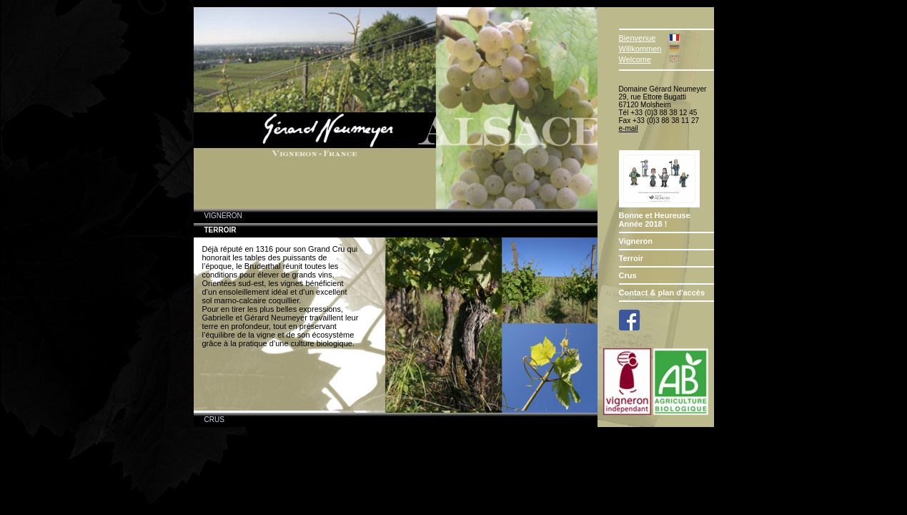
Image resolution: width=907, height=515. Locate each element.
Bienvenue (637, 38)
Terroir (631, 258)
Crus (628, 275)
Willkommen (640, 48)
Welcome (635, 59)
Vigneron (636, 241)
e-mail (628, 128)
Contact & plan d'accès (662, 292)
